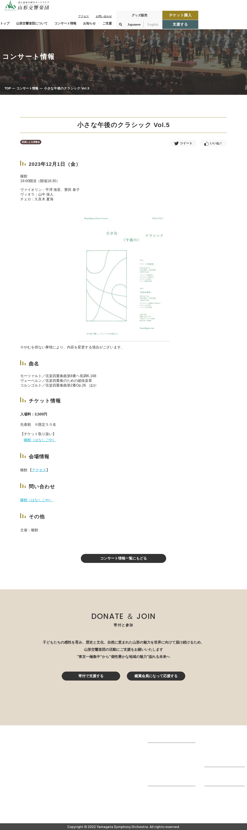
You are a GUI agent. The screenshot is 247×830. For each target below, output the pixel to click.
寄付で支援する (91, 676)
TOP (7, 88)
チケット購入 (180, 15)
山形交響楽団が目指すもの (169, 749)
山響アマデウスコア (164, 792)
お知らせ (89, 23)
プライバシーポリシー (222, 804)
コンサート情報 (27, 88)
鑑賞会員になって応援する (156, 676)
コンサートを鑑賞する (222, 736)
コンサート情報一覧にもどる (123, 558)
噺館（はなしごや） (40, 440)
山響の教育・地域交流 (166, 779)
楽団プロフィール (162, 755)
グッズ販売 (139, 15)
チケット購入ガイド (220, 754)
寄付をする (213, 773)
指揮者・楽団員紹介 (164, 767)
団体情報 (155, 761)
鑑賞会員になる (216, 748)
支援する (180, 24)
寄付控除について (218, 779)
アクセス (83, 16)
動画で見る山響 (160, 773)
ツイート (186, 143)
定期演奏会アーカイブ (222, 760)
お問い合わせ (104, 16)
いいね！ (216, 143)
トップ (4, 23)
